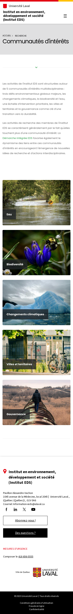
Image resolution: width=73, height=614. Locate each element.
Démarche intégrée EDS (17, 138)
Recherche (20, 35)
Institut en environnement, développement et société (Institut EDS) (24, 16)
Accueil (7, 35)
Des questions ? (25, 533)
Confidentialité (36, 609)
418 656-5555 (25, 556)
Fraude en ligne (36, 606)
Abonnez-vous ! (25, 520)
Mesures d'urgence (15, 549)
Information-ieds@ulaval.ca (29, 504)
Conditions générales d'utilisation (36, 602)
